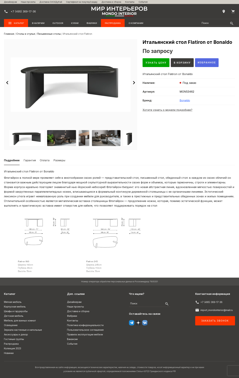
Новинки (9, 353)
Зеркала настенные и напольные (23, 329)
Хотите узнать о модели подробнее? (167, 110)
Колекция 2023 (12, 348)
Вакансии (72, 339)
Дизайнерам (10, 2)
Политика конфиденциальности (85, 325)
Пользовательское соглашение (85, 329)
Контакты (130, 2)
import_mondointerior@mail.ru (216, 310)
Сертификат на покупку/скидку (82, 2)
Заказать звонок (215, 320)
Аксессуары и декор (16, 334)
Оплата (44, 160)
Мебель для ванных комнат (20, 320)
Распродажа (113, 23)
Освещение (11, 325)
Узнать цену (156, 62)
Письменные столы (49, 33)
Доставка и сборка (111, 2)
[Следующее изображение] (134, 82)
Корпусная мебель (15, 306)
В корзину (182, 62)
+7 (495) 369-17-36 (211, 302)
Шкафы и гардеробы (16, 311)
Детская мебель (13, 315)
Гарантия (30, 160)
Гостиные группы (14, 339)
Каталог (16, 23)
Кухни (75, 23)
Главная (9, 33)
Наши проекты (28, 2)
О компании (136, 23)
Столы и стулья (25, 33)
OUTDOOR (57, 23)
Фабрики (91, 23)
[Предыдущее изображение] (7, 82)
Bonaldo (185, 100)
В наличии (38, 23)
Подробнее (12, 160)
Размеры (59, 160)
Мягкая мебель (13, 302)
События (143, 2)
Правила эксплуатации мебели (85, 334)
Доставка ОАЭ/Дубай (51, 2)
